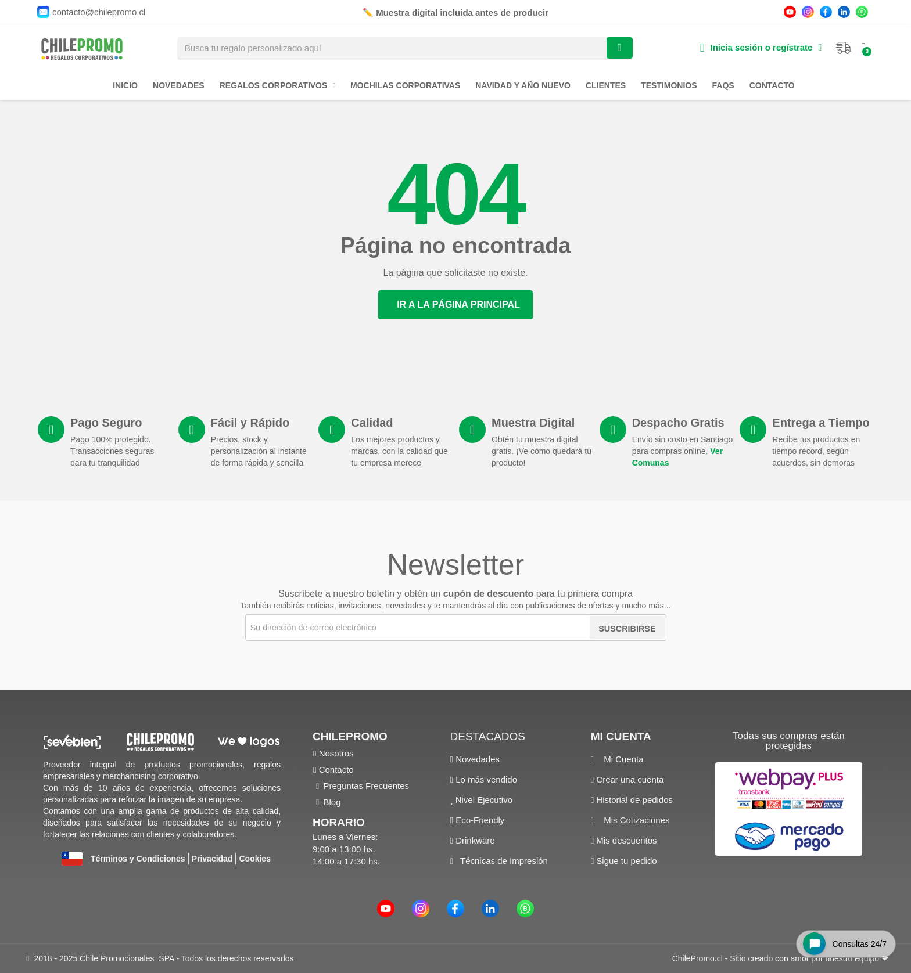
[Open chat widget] (841, 940)
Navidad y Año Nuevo (523, 85)
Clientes (606, 85)
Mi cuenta (621, 736)
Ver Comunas (686, 462)
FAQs (723, 85)
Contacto (772, 85)
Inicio (125, 85)
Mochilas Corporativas (405, 85)
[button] (455, 304)
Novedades (179, 85)
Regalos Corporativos (277, 85)
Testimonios (669, 85)
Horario (339, 822)
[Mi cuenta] (760, 48)
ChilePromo (350, 736)
